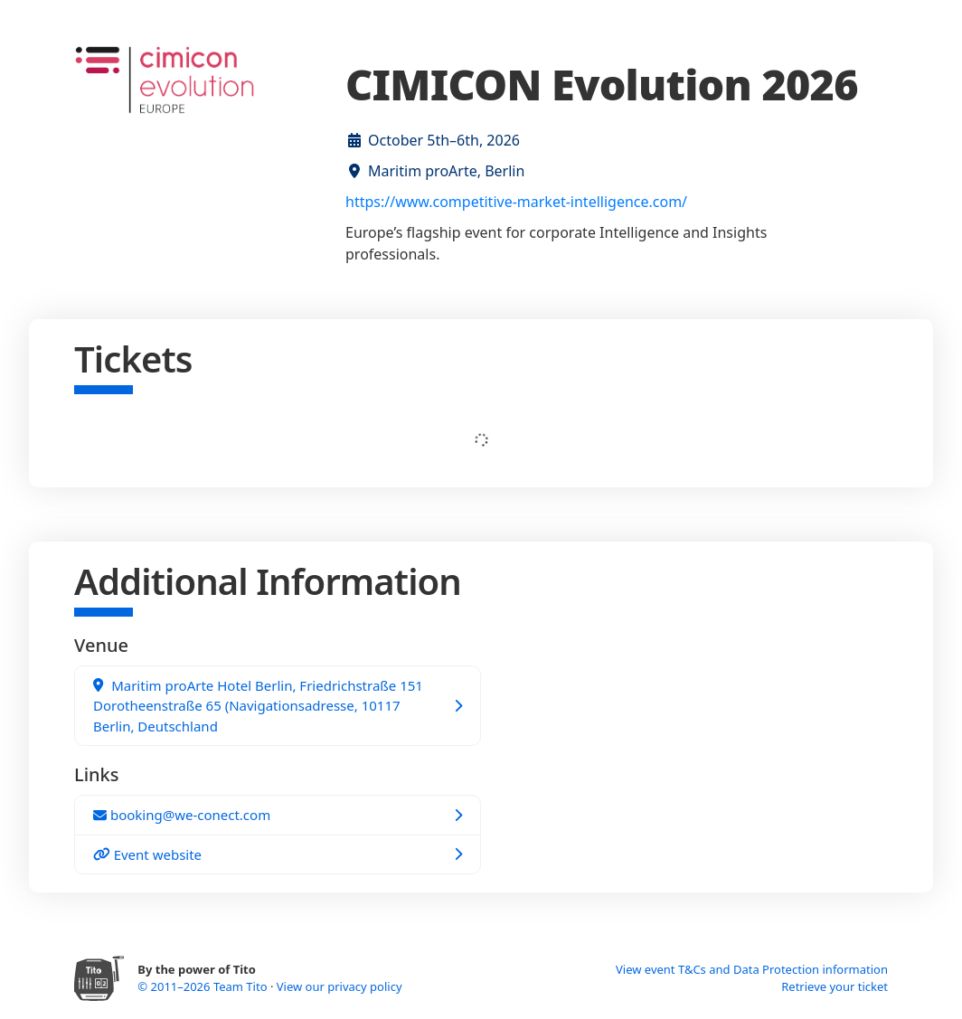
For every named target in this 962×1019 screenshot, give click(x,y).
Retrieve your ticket (834, 986)
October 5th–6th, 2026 (444, 140)
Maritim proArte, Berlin (446, 171)
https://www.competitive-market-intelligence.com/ (516, 202)
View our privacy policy (339, 986)
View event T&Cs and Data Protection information (752, 969)
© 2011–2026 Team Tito (203, 986)
